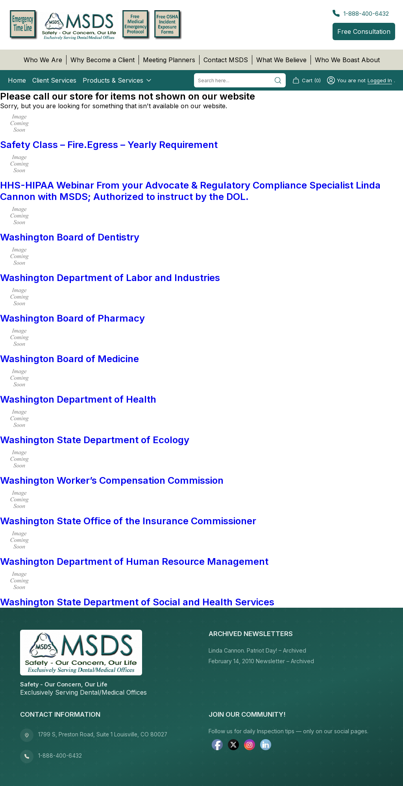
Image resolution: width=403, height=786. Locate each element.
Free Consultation (363, 31)
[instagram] (249, 745)
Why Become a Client (102, 60)
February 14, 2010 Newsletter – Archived (261, 661)
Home (17, 80)
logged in (380, 80)
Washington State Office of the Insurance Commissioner (128, 521)
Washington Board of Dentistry (69, 237)
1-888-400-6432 (361, 13)
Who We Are (43, 60)
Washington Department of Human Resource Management (134, 561)
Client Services (54, 80)
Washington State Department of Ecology (94, 440)
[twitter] (233, 745)
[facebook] (217, 745)
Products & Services (118, 80)
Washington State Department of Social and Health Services (137, 602)
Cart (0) (306, 80)
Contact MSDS (225, 60)
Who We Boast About (347, 60)
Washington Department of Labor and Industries (110, 277)
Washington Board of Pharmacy (72, 318)
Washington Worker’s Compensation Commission (112, 480)
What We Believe (281, 60)
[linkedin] (265, 745)
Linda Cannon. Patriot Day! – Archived (257, 650)
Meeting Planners (169, 60)
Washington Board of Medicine (69, 358)
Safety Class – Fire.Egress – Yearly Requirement (109, 144)
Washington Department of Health (78, 399)
